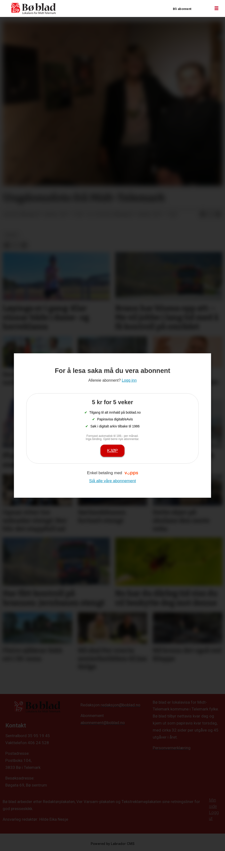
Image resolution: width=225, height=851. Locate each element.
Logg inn (201, 9)
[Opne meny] (216, 8)
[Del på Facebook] (202, 214)
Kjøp (112, 450)
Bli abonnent (182, 9)
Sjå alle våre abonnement (112, 481)
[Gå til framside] (34, 8)
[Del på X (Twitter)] (210, 214)
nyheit (11, 235)
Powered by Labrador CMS (113, 844)
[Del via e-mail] (218, 214)
